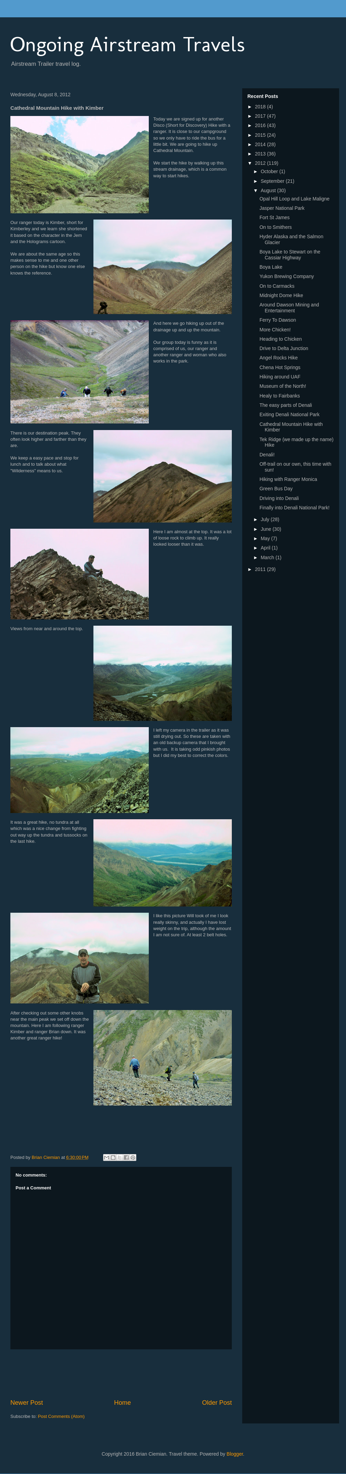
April (266, 548)
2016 (261, 125)
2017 (261, 116)
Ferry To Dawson (278, 320)
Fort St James (275, 217)
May (266, 538)
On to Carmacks (277, 286)
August (269, 190)
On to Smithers (276, 227)
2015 (261, 135)
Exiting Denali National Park (290, 414)
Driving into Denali (279, 498)
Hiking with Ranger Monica (288, 479)
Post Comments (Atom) (61, 1416)
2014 (261, 144)
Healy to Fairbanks (280, 396)
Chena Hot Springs (280, 367)
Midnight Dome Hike (281, 295)
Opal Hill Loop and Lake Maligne (294, 199)
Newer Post (26, 1402)
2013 (261, 154)
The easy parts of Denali (286, 405)
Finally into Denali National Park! (294, 507)
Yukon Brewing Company (287, 276)
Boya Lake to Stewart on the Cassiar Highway (290, 254)
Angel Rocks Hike (279, 357)
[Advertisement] (136, 1374)
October (270, 171)
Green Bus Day (276, 488)
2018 (261, 106)
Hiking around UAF (280, 376)
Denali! (267, 454)
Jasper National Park (282, 208)
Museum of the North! (283, 386)
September (273, 181)
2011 (261, 569)
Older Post (217, 1402)
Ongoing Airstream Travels (127, 44)
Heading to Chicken (281, 339)
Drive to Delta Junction (284, 348)
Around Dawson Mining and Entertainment (289, 307)
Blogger (235, 1454)
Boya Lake (271, 267)
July (266, 519)
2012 (261, 163)
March (268, 557)
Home (122, 1402)
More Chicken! (275, 329)
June (266, 529)
